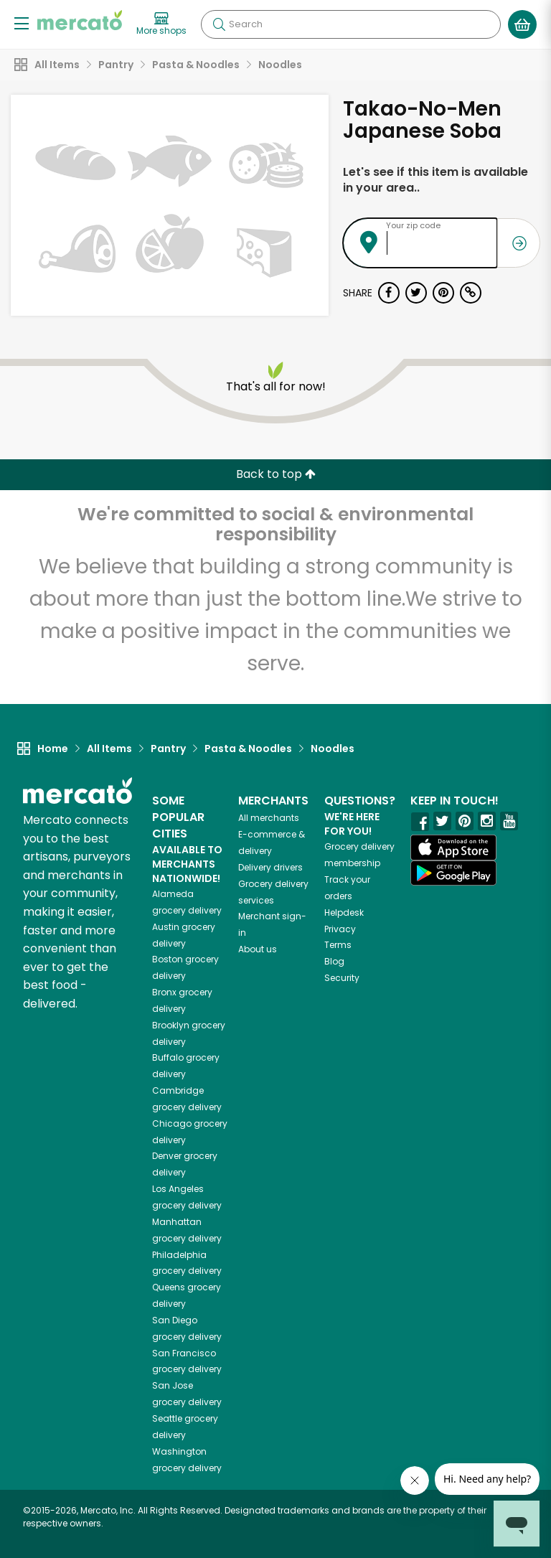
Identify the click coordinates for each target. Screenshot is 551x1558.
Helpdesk (344, 912)
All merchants (268, 818)
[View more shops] (161, 24)
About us (257, 949)
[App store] (453, 847)
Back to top (276, 474)
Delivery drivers (270, 867)
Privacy (340, 929)
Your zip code (413, 225)
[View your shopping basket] (522, 24)
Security (341, 978)
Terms (338, 945)
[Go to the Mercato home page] (79, 20)
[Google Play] (453, 873)
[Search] (351, 24)
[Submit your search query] (218, 24)
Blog (334, 961)
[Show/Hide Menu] (21, 22)
